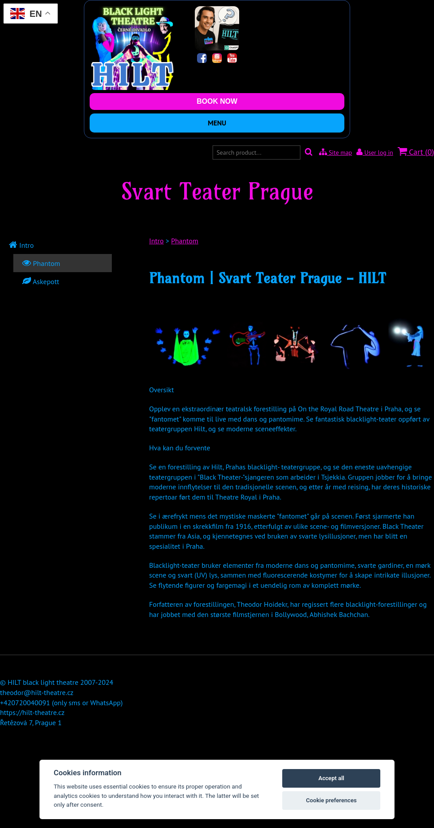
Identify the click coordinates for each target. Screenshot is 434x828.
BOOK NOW (217, 101)
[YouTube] (232, 59)
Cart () (416, 152)
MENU (217, 122)
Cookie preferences (331, 800)
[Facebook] (202, 59)
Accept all (331, 778)
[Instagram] (217, 59)
